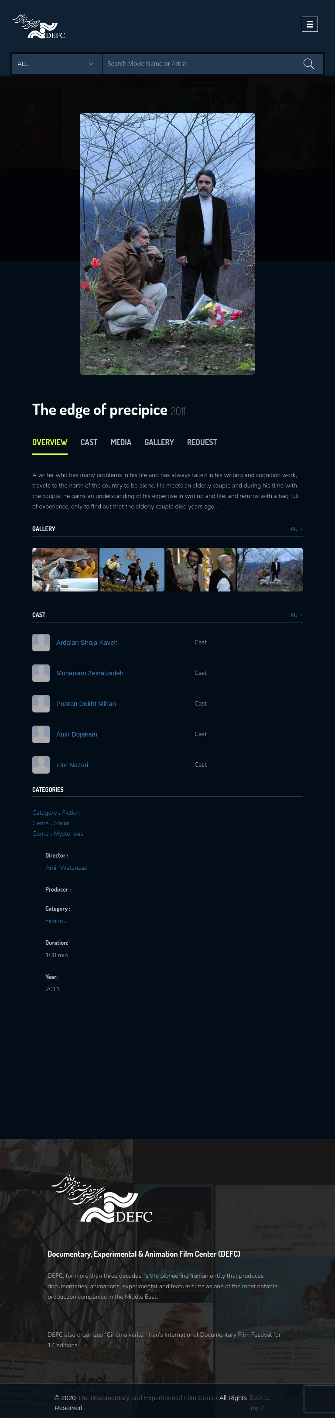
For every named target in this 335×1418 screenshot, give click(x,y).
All (296, 529)
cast (89, 442)
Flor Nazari (72, 764)
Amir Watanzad (66, 868)
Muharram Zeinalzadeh (89, 673)
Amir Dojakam (76, 734)
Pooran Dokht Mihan (86, 703)
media (121, 442)
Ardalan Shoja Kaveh (87, 642)
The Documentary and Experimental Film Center (148, 1397)
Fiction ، (56, 921)
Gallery (159, 442)
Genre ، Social (51, 823)
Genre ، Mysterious (57, 834)
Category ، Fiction (56, 813)
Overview (50, 442)
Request (202, 442)
